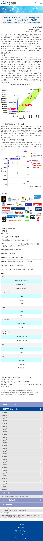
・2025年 (4, 415)
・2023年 (4, 421)
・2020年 (4, 429)
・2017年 (4, 437)
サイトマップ (21, 527)
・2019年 (4, 432)
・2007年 (4, 465)
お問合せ (21, 534)
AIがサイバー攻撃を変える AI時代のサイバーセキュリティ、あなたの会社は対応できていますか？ (21, 516)
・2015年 (4, 443)
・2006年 (4, 467)
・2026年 (4, 412)
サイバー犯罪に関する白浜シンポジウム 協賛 (15, 496)
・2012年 (4, 451)
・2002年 (4, 478)
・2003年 (4, 476)
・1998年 (4, 489)
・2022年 (4, 423)
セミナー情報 (7, 504)
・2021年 (4, 426)
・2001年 (4, 481)
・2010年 (4, 456)
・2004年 (4, 473)
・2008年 (4, 462)
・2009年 (4, 459)
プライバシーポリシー (21, 531)
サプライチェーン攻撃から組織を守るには (14, 510)
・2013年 (4, 448)
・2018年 (4, 434)
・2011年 (4, 454)
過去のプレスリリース (10, 409)
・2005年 (4, 470)
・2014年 (4, 445)
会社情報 (21, 524)
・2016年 (4, 440)
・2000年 (4, 484)
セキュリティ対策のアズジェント (8, 3)
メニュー (36, 3)
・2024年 (4, 418)
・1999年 (4, 487)
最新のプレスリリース (10, 404)
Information (7, 493)
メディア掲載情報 (9, 500)
